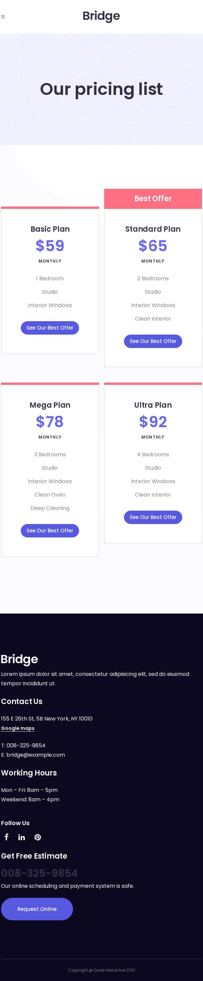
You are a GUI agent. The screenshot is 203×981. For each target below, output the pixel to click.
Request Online (37, 909)
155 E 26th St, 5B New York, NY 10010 (46, 719)
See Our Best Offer (49, 327)
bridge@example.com (35, 755)
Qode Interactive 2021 (114, 970)
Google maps (18, 728)
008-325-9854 (26, 745)
